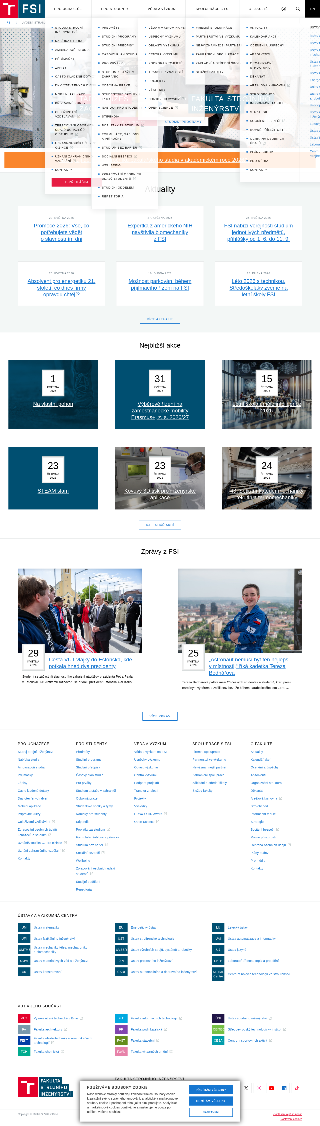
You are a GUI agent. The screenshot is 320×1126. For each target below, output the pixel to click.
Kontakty (24, 858)
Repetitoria (84, 889)
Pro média (258, 860)
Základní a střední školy (209, 783)
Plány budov (259, 853)
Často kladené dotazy (33, 790)
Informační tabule (263, 814)
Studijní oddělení (88, 881)
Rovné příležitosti (263, 837)
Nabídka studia (28, 759)
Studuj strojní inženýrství (35, 752)
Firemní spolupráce (206, 752)
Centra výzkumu (146, 775)
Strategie (257, 822)
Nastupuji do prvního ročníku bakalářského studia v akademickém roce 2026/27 (155, 160)
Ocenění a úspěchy (264, 767)
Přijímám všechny (211, 1090)
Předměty (83, 752)
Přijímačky (25, 775)
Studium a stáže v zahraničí (96, 790)
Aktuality (257, 752)
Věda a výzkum (162, 9)
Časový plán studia (89, 775)
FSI (9, 22)
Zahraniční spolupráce (208, 775)
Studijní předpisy (88, 767)
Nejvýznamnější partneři (209, 767)
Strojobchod (259, 806)
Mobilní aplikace (29, 806)
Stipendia (83, 822)
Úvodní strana (34, 22)
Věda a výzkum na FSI (150, 752)
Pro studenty (114, 9)
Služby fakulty (202, 790)
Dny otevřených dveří (33, 798)
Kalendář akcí (260, 759)
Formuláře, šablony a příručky (97, 837)
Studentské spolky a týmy (94, 806)
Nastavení (211, 1112)
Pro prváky (84, 783)
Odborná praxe (87, 798)
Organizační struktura (266, 783)
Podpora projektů (146, 783)
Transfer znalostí (146, 790)
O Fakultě (258, 9)
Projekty (140, 798)
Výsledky (140, 806)
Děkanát (257, 790)
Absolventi (258, 775)
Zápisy (22, 783)
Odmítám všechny (211, 1101)
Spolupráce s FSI (213, 9)
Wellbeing (83, 860)
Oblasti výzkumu (146, 767)
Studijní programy (88, 759)
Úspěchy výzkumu (147, 759)
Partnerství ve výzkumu (209, 759)
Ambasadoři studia (31, 767)
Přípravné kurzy (29, 814)
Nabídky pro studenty (91, 814)
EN (312, 9)
